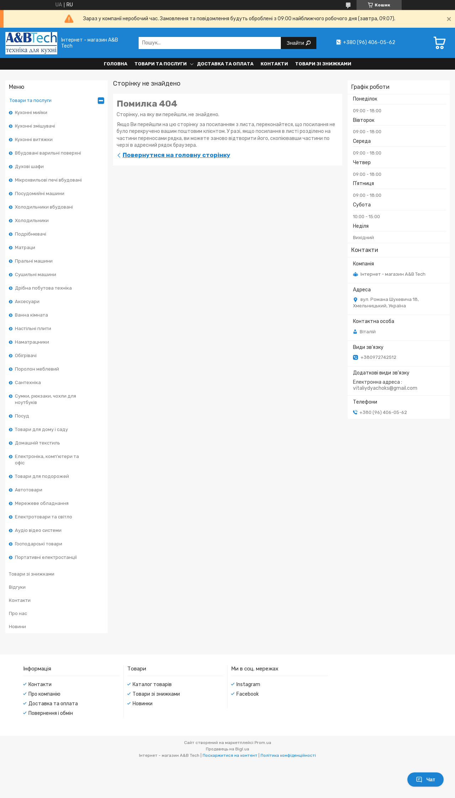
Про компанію (44, 694)
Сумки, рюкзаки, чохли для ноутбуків (45, 399)
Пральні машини (34, 261)
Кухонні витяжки (34, 139)
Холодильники (32, 220)
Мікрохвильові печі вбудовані (48, 180)
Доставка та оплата (225, 63)
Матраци (25, 247)
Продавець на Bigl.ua (227, 748)
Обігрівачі (26, 355)
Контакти (274, 63)
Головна (115, 63)
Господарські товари (38, 543)
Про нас (18, 613)
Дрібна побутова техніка (43, 288)
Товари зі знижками (323, 63)
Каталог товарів (152, 684)
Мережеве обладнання (42, 503)
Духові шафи (29, 166)
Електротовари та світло (43, 516)
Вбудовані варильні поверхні (48, 153)
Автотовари (28, 489)
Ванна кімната (31, 315)
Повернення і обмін (50, 713)
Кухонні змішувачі (35, 126)
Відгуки (17, 587)
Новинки (142, 704)
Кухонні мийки (31, 112)
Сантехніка (28, 382)
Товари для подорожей (42, 476)
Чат (425, 779)
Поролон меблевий (37, 369)
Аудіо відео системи (38, 530)
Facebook (247, 694)
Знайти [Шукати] (296, 43)
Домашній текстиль (37, 443)
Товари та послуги (160, 63)
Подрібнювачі (30, 234)
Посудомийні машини (39, 193)
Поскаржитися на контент (230, 755)
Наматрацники (32, 342)
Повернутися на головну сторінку (176, 154)
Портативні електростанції (46, 557)
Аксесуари (27, 301)
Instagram (248, 684)
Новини (17, 626)
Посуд (22, 416)
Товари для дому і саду (41, 429)
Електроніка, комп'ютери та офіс (47, 459)
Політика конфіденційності (288, 755)
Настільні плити (33, 328)
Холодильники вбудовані (44, 207)
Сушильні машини (35, 274)
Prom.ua (263, 742)
